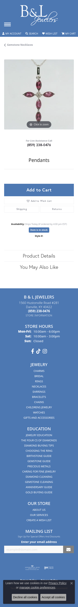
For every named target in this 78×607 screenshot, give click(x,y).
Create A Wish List (39, 520)
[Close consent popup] (71, 583)
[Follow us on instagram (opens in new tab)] (45, 351)
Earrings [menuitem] (39, 392)
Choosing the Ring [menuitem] (39, 451)
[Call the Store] (39, 311)
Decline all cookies (25, 597)
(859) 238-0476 (39, 145)
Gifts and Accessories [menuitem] (39, 417)
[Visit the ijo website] (48, 568)
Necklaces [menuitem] (39, 386)
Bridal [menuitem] (39, 376)
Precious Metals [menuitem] (39, 466)
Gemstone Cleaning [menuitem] (39, 482)
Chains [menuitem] (39, 402)
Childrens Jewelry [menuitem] (39, 407)
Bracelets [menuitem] (39, 397)
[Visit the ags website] (32, 568)
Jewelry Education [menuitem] (39, 435)
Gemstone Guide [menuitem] (39, 461)
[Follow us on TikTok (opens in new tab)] (38, 351)
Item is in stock (39, 229)
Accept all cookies (53, 597)
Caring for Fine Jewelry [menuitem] (39, 471)
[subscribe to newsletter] (68, 549)
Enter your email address (39, 542)
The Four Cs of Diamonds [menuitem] (39, 440)
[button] (11, 34)
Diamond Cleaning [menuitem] (39, 477)
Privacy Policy (57, 583)
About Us (39, 510)
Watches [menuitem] (39, 412)
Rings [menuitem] (39, 381)
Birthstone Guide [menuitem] (39, 456)
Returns (57, 209)
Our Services (39, 515)
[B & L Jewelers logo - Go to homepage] (39, 15)
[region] (39, 94)
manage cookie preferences (37, 587)
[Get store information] (39, 315)
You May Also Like (39, 267)
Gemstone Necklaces (20, 45)
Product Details (39, 255)
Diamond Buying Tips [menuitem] (39, 445)
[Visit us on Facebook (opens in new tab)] (32, 351)
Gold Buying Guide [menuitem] (39, 492)
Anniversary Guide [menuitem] (39, 487)
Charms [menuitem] (39, 371)
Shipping (21, 209)
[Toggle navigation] (7, 24)
